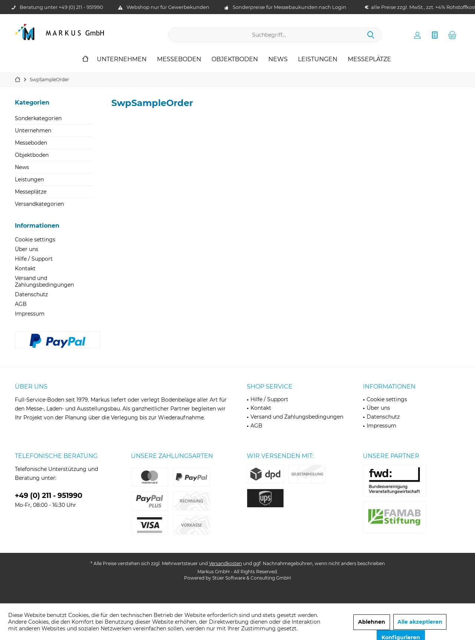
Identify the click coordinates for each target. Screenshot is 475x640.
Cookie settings (35, 239)
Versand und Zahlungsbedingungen (44, 281)
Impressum (30, 313)
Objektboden (32, 155)
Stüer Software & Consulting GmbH (251, 578)
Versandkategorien (39, 204)
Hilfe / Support (34, 258)
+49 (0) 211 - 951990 (81, 7)
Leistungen (29, 179)
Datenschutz (31, 294)
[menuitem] (452, 34)
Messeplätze (30, 191)
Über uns (26, 249)
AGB (21, 304)
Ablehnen (371, 621)
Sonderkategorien (38, 118)
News (22, 167)
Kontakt (25, 268)
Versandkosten (225, 563)
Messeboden (31, 142)
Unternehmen (33, 130)
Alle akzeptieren (419, 621)
